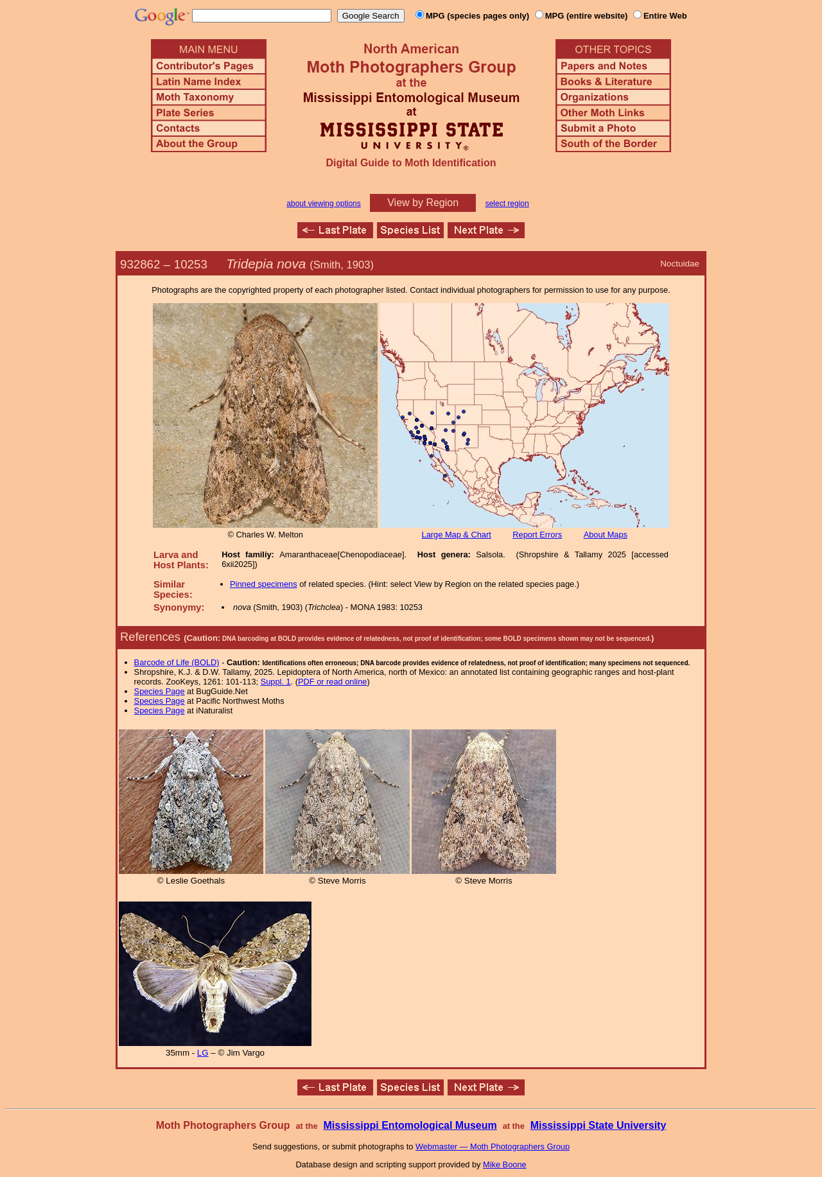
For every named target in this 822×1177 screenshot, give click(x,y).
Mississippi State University (598, 1125)
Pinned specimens (263, 584)
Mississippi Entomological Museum (409, 1125)
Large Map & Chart (456, 534)
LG (203, 1053)
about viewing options (323, 203)
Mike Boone (505, 1164)
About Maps (605, 534)
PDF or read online (332, 681)
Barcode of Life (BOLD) (177, 662)
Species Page (159, 691)
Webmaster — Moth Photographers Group (492, 1146)
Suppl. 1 (276, 681)
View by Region (423, 202)
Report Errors (537, 534)
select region (507, 203)
